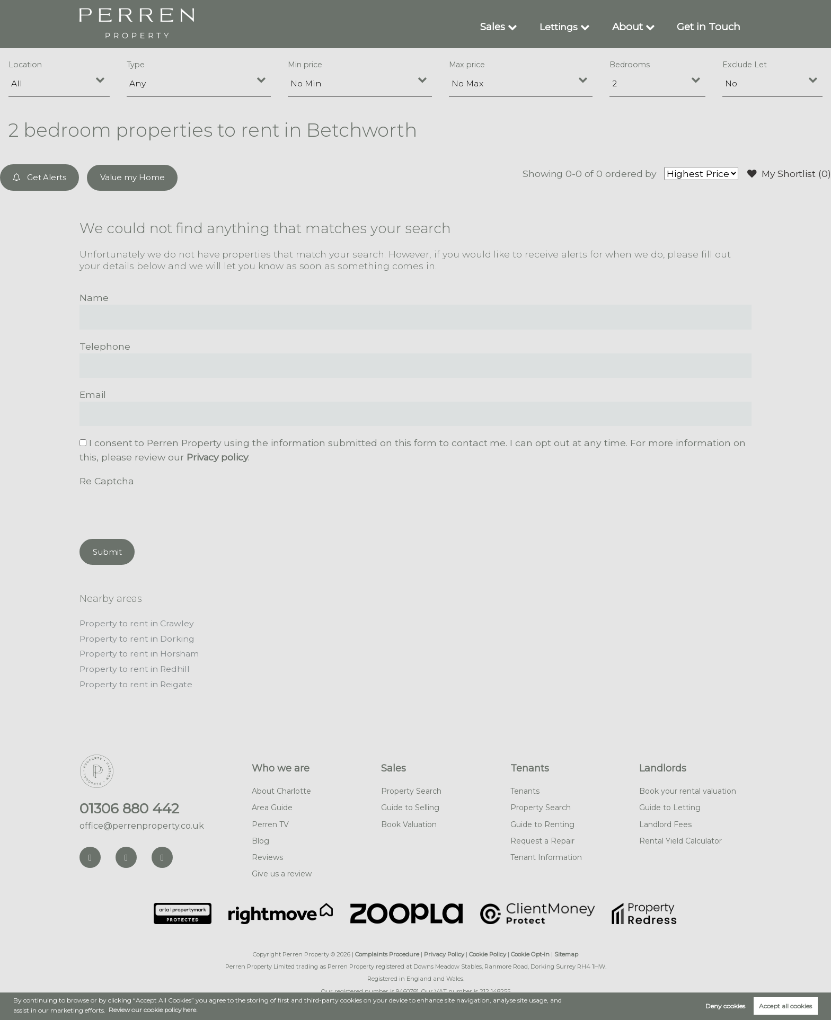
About (631, 26)
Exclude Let (744, 64)
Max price (467, 64)
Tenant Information (546, 854)
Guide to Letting (670, 805)
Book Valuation (409, 821)
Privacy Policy (444, 951)
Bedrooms (629, 64)
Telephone (104, 345)
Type (136, 64)
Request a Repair (542, 837)
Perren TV (270, 821)
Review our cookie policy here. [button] (154, 1010)
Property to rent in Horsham (139, 652)
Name (94, 297)
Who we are (281, 765)
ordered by (629, 173)
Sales (497, 26)
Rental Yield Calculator (680, 837)
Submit (107, 551)
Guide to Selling (410, 805)
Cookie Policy (487, 951)
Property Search (411, 788)
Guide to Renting (542, 821)
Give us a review (282, 871)
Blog (260, 837)
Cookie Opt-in (530, 951)
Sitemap (566, 951)
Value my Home (132, 177)
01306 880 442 (129, 805)
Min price (305, 64)
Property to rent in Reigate (136, 682)
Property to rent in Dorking (137, 637)
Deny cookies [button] (725, 1006)
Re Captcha (106, 480)
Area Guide (272, 805)
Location (25, 64)
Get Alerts (40, 177)
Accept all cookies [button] (785, 1006)
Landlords (662, 765)
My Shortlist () (788, 173)
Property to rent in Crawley (137, 622)
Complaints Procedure (387, 951)
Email (92, 394)
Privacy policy (218, 456)
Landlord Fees (665, 821)
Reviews (267, 854)
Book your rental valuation (687, 788)
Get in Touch (710, 26)
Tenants (529, 765)
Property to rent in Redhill (135, 667)
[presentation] (160, 508)
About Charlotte (281, 788)
